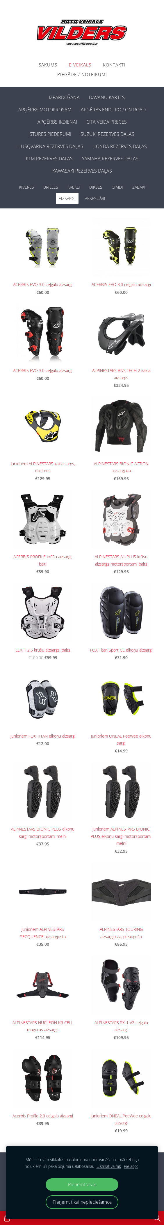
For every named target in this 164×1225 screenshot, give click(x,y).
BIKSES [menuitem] (95, 187)
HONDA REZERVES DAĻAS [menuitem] (119, 146)
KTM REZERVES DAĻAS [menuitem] (49, 158)
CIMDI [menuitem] (117, 187)
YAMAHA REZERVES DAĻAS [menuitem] (110, 158)
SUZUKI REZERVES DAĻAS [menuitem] (107, 134)
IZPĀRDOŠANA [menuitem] (64, 97)
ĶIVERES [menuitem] (26, 187)
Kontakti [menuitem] (114, 65)
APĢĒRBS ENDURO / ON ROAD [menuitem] (113, 109)
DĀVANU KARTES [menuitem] (107, 97)
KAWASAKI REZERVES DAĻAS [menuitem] (82, 171)
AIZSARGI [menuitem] (67, 198)
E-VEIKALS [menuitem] (80, 65)
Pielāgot (131, 1166)
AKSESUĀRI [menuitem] (95, 198)
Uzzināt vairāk (109, 1166)
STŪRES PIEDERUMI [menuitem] (50, 134)
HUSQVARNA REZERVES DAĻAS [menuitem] (50, 146)
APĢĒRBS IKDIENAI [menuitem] (57, 122)
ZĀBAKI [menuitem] (138, 187)
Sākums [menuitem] (48, 65)
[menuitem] (39, 96)
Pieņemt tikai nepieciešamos (82, 1202)
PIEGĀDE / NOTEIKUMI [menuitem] (82, 74)
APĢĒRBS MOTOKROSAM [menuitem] (45, 109)
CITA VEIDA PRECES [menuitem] (106, 122)
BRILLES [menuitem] (50, 187)
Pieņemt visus (82, 1184)
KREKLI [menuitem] (73, 187)
